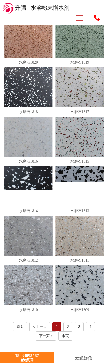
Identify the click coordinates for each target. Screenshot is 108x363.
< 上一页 (39, 327)
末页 (65, 336)
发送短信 (81, 358)
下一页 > (46, 336)
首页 (20, 327)
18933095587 (97, 18)
